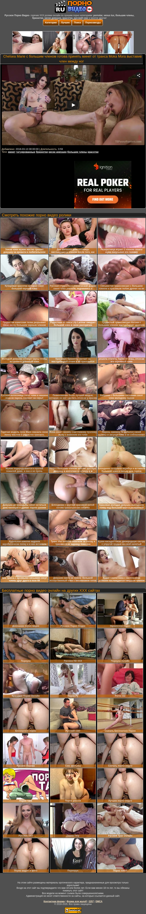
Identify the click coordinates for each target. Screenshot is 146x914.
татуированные (25, 151)
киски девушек (57, 151)
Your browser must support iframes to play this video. (73, 105)
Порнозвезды (93, 22)
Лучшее (65, 22)
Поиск (77, 22)
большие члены (77, 151)
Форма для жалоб (77, 901)
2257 (91, 901)
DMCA (99, 901)
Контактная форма (54, 901)
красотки (93, 151)
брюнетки (42, 151)
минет (11, 151)
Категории (51, 22)
